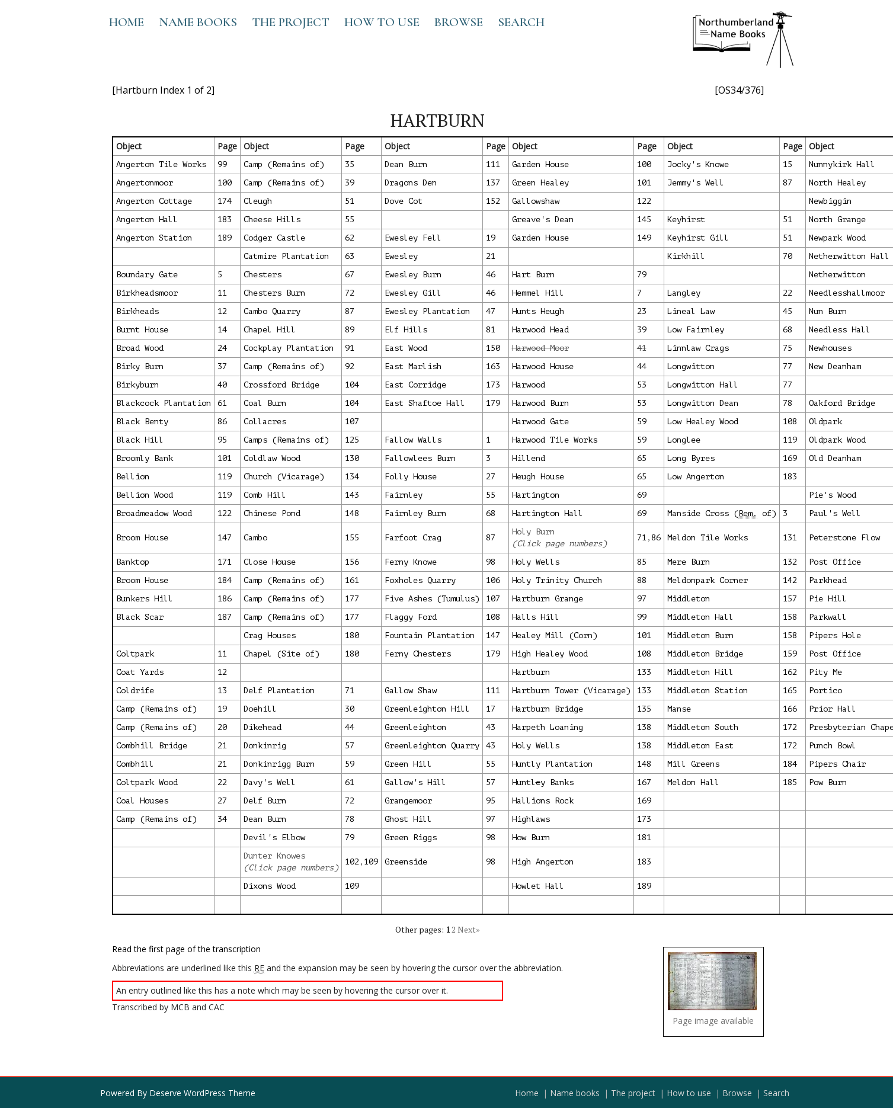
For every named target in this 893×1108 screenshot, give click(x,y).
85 (641, 562)
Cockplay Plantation (289, 348)
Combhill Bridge (151, 745)
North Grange (837, 219)
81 (490, 329)
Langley (683, 293)
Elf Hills (406, 329)
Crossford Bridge (281, 384)
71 (641, 537)
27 (490, 476)
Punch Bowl (832, 745)
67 (349, 274)
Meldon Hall (693, 782)
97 (641, 598)
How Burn (531, 837)
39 (349, 182)
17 (490, 708)
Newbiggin (830, 201)
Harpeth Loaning (547, 727)
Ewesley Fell (413, 237)
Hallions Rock (543, 800)
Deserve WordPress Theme (202, 1093)
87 (787, 182)
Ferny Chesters (418, 653)
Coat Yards (140, 672)
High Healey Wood (550, 653)
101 (644, 182)
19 (490, 237)
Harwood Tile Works (554, 439)
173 (493, 384)
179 (493, 403)
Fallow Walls (413, 439)
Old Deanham (835, 458)
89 (349, 329)
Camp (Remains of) (284, 164)
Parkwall (828, 617)
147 (224, 537)
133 (644, 672)
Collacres (265, 421)
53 (641, 384)
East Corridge (415, 384)
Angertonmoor (144, 182)
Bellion (132, 476)
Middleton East (700, 745)
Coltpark (135, 653)
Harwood (528, 384)
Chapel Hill (270, 329)
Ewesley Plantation (427, 311)
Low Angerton (695, 476)
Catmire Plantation (286, 256)
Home (126, 22)
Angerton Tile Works (161, 164)
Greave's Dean (543, 219)
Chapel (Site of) (281, 653)
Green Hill (408, 764)
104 (352, 384)
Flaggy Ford (411, 617)
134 (352, 476)
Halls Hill (535, 617)
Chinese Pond (272, 513)
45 (787, 311)
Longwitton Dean (702, 403)
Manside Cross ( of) (721, 513)
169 (790, 458)
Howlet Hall (538, 886)
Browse (458, 22)
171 (224, 562)
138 (644, 727)
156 (352, 562)
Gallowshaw (535, 201)
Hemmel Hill (538, 293)
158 (790, 617)
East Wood (406, 348)
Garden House (540, 164)
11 (222, 293)
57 (349, 745)
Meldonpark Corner (707, 580)
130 (352, 458)
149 (644, 237)
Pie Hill (828, 598)
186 (224, 598)
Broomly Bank (144, 458)
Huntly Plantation (552, 764)
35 (349, 164)
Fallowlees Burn (420, 458)
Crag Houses (270, 635)
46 (490, 274)
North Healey (837, 182)
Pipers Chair (837, 764)
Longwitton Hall (702, 384)
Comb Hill (265, 495)
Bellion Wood (144, 495)
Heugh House (538, 476)
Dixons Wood (270, 886)
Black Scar (140, 617)
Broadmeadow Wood (154, 513)
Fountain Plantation (430, 635)
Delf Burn (265, 800)
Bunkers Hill (144, 598)
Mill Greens (693, 764)
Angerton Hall (147, 219)
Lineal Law (691, 311)
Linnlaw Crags (698, 348)
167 (644, 782)
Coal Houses (142, 800)
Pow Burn (828, 782)
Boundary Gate (147, 274)
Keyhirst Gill (698, 237)
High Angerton (543, 861)
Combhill (135, 764)
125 (352, 439)
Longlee (683, 439)
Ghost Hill (408, 819)
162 (790, 672)
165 (790, 690)
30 (349, 708)
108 (790, 421)
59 (641, 421)
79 (641, 274)
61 (222, 403)
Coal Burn (265, 403)
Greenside (406, 861)
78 (787, 403)
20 (222, 727)
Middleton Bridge (705, 653)
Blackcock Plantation (163, 403)
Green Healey (540, 182)
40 (222, 384)
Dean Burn (406, 164)
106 (493, 580)
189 (224, 237)
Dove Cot (404, 201)
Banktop (132, 562)
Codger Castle (274, 237)
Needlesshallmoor (847, 293)
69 (641, 495)
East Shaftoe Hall (425, 403)
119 (790, 439)
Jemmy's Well (695, 182)
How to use (382, 22)
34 (222, 819)
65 (641, 458)
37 (222, 366)
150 (493, 348)
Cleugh (258, 201)
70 (787, 256)
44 (641, 366)
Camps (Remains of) (286, 439)
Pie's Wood (832, 495)
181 (644, 837)
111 (493, 164)
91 (349, 348)
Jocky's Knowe (698, 164)
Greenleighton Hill (427, 708)
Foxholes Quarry (420, 580)
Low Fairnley (695, 329)
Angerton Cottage (154, 201)
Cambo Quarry (272, 311)
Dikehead (262, 727)
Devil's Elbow (274, 837)
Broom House (142, 537)
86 (222, 421)
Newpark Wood (837, 237)
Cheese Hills (272, 219)
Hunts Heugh (538, 311)
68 (787, 329)
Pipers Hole (835, 635)
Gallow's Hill (415, 782)
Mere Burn (688, 562)
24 (222, 348)
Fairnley (404, 495)
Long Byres (691, 458)
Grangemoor (408, 800)
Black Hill (140, 439)
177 (352, 598)
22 (787, 293)
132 (790, 562)
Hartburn (531, 672)
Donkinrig (265, 745)
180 (352, 635)
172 (790, 727)
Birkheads (137, 311)
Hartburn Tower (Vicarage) (571, 690)
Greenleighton (415, 727)
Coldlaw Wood (272, 458)
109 (371, 861)
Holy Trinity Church (557, 580)
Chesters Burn (274, 293)
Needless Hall (839, 329)
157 (790, 598)
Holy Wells (535, 562)
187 (224, 617)
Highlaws (531, 819)
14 (222, 329)
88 (641, 580)
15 (787, 164)
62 (349, 237)
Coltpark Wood (147, 782)
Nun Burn (828, 311)
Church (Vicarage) (284, 476)
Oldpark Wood (837, 439)
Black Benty (142, 421)
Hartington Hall (547, 513)
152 (493, 201)
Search (521, 22)
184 (224, 580)
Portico (825, 690)
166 (790, 708)
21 (490, 256)
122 (644, 201)
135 (644, 708)
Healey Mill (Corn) (554, 635)
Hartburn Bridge (547, 708)
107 (352, 421)
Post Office (835, 562)
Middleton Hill (700, 672)
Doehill (260, 708)
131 (790, 537)
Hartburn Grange (547, 598)
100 (644, 164)
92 (349, 366)
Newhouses (830, 348)
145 (644, 219)
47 (490, 311)
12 (222, 311)
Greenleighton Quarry (432, 745)
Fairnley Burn (415, 513)
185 (790, 782)
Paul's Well (835, 513)
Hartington (535, 495)
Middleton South (702, 727)
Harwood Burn (540, 403)
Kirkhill (686, 256)
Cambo (255, 537)
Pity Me (825, 672)
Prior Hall (832, 708)
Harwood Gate (540, 421)
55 (349, 219)
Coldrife (135, 690)
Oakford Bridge (842, 403)
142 (790, 580)
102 (352, 861)
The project (290, 22)
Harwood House (543, 366)
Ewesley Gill (413, 293)
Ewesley (401, 256)
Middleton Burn (700, 635)
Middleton (688, 598)
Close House (270, 562)
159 (790, 653)
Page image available (713, 1020)
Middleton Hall (700, 617)
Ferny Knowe (411, 562)
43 (490, 727)
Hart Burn (533, 274)
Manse (679, 708)
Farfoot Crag (413, 537)
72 (349, 293)
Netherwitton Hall (849, 256)
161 (352, 580)
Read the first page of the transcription (186, 949)
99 (222, 164)
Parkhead (828, 580)
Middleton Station (707, 690)
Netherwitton (837, 274)
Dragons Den (411, 182)
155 (352, 537)
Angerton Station (154, 237)
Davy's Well (270, 782)
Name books (198, 22)
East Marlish (413, 366)
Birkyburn (137, 384)
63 (349, 256)
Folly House (411, 476)
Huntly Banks (543, 782)
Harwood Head (540, 329)
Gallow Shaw (411, 690)
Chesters (262, 274)
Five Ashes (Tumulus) (432, 598)
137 (493, 182)
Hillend (528, 458)
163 (493, 366)
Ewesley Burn (413, 274)
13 (222, 690)
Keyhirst (686, 219)
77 (787, 366)
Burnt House (142, 329)
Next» (468, 929)
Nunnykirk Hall (842, 164)
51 (349, 201)
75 (787, 348)
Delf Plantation (279, 690)
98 (490, 562)
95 (222, 439)
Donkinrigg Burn (279, 764)
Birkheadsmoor (147, 293)
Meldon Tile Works (707, 537)
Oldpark (825, 421)
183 (224, 219)
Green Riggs (411, 837)
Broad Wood (140, 348)
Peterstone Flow (844, 537)
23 (641, 311)
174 (224, 201)
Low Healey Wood (702, 421)
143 (352, 495)
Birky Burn (140, 366)
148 (352, 513)
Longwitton (691, 366)
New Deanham (835, 366)
